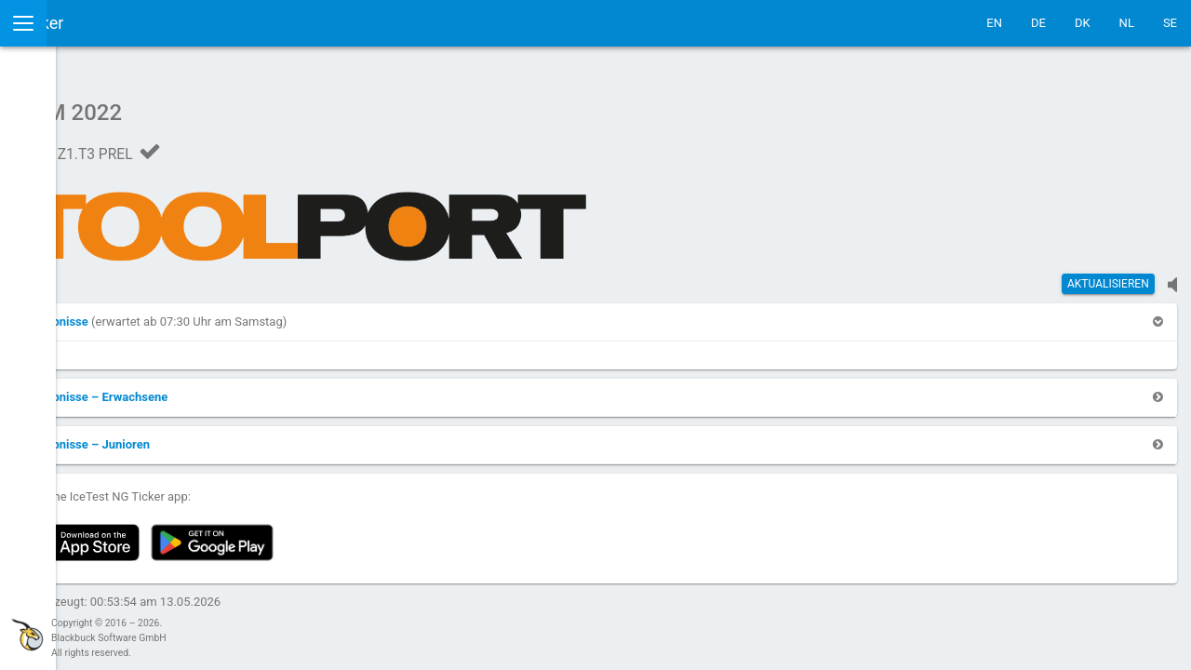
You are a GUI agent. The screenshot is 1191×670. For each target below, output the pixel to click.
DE (1038, 23)
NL (1126, 23)
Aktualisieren (1108, 274)
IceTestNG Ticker (103, 23)
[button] (264, 312)
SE (1170, 23)
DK (1083, 23)
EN (994, 23)
